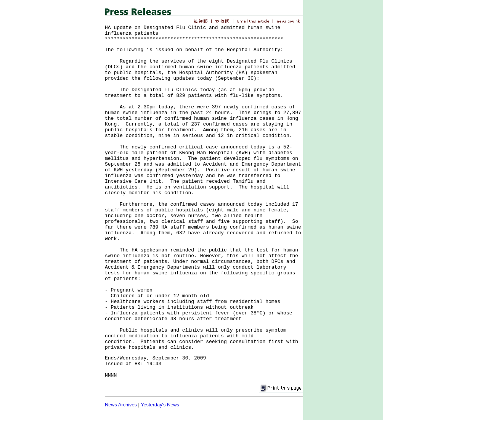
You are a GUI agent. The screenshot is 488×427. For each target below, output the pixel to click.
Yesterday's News (160, 405)
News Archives (121, 405)
